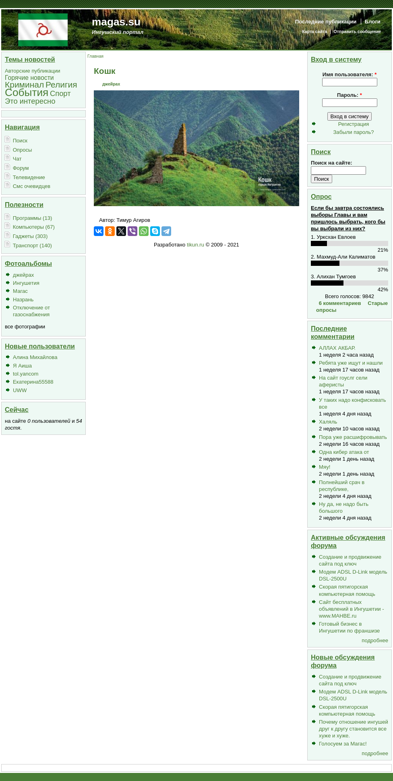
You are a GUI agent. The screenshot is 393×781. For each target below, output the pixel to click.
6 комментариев (340, 303)
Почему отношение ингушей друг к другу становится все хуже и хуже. (353, 729)
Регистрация (353, 124)
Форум (21, 168)
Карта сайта (314, 31)
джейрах (23, 275)
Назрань (23, 300)
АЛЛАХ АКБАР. (337, 348)
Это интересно (30, 101)
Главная (95, 56)
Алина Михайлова (35, 357)
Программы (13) (32, 218)
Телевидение (29, 177)
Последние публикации (326, 22)
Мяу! (324, 467)
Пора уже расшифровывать (353, 437)
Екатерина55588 (33, 382)
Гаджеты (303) (30, 236)
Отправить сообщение (357, 31)
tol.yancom (25, 374)
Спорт (60, 93)
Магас (20, 291)
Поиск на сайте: (331, 163)
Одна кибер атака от (344, 452)
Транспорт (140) (32, 245)
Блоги (373, 22)
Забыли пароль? (353, 132)
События (26, 92)
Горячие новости (29, 77)
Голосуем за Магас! (343, 744)
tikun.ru (195, 245)
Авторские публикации (32, 71)
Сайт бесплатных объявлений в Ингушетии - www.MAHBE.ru (351, 609)
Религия (61, 84)
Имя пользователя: (350, 74)
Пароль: (349, 95)
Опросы (22, 150)
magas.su (116, 22)
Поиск (20, 141)
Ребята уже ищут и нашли (351, 363)
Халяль (328, 422)
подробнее (375, 640)
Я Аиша (22, 366)
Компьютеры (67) (34, 227)
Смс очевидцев (31, 186)
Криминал (24, 84)
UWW (20, 390)
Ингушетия (26, 283)
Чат (17, 159)
